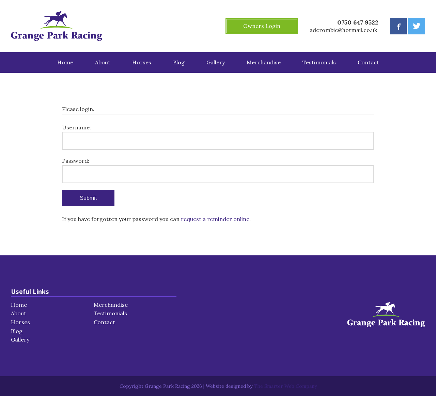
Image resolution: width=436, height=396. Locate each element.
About (102, 62)
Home (65, 62)
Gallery (215, 62)
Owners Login (261, 25)
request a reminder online (215, 219)
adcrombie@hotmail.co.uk (343, 30)
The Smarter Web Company (285, 386)
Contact (368, 62)
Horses (141, 62)
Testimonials (319, 62)
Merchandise (264, 62)
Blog (179, 62)
